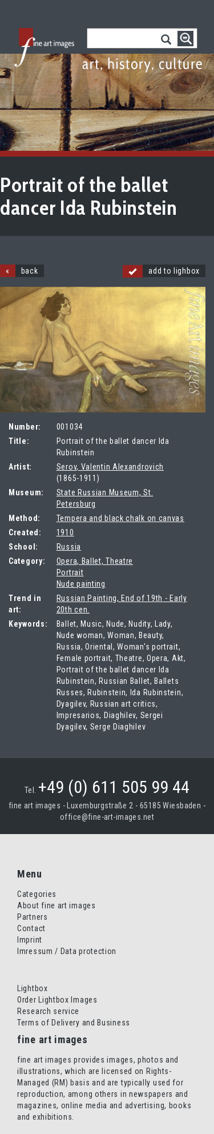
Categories (36, 894)
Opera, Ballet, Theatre (94, 561)
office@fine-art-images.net (107, 817)
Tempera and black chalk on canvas (120, 518)
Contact (31, 928)
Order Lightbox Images (57, 999)
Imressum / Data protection (66, 951)
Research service (48, 1011)
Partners (32, 916)
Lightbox (32, 988)
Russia (68, 546)
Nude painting (81, 583)
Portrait (70, 572)
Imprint (29, 939)
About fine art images (56, 905)
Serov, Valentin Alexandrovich (110, 466)
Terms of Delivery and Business (73, 1022)
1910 (65, 532)
